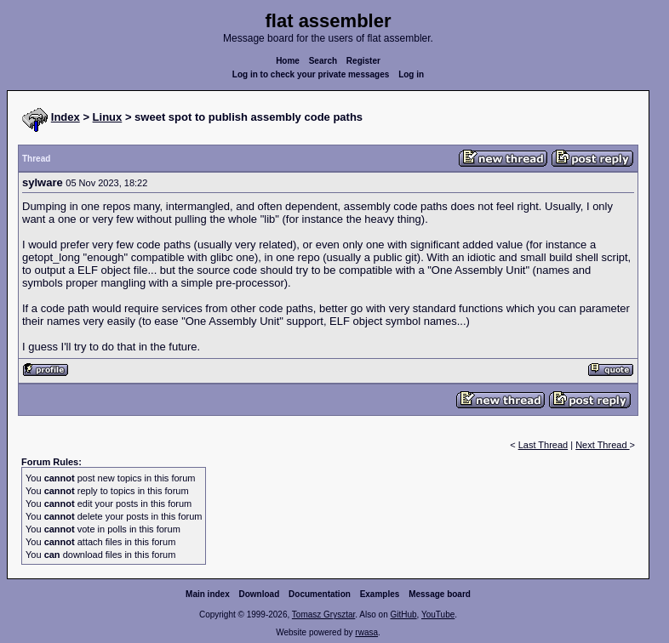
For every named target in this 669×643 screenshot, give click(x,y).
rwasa (366, 632)
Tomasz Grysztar (323, 614)
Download (259, 594)
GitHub (403, 614)
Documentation (320, 594)
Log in (411, 74)
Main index (208, 594)
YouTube (438, 614)
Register (363, 60)
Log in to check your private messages (311, 74)
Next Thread (602, 445)
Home (288, 60)
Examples (380, 594)
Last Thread (543, 445)
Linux (108, 117)
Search (323, 60)
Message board (440, 594)
